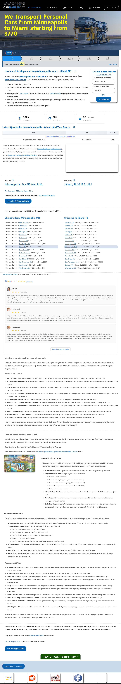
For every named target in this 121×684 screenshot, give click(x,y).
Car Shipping (34, 8)
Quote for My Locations (13, 667)
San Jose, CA (23, 223)
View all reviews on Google (60, 349)
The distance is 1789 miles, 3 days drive (18, 191)
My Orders (52, 8)
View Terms (113, 65)
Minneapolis (7, 275)
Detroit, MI (23, 238)
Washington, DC (24, 269)
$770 (103, 95)
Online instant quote (36, 636)
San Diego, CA (24, 259)
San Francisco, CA (25, 262)
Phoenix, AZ (23, 256)
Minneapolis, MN (46, 72)
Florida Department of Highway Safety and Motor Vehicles (57, 452)
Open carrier (24, 94)
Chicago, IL (23, 232)
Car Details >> (104, 100)
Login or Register (111, 8)
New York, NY (24, 250)
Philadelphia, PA (24, 253)
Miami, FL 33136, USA (78, 185)
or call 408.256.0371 (103, 75)
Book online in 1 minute (15, 80)
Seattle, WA (23, 265)
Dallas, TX (22, 235)
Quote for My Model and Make (18, 201)
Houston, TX (23, 241)
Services (67, 8)
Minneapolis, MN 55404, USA (24, 185)
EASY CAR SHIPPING (59, 657)
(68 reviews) (29, 282)
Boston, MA (23, 229)
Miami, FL (65, 72)
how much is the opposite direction (49, 149)
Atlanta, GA (23, 226)
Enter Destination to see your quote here (60, 137)
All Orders (17, 53)
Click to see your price (12, 642)
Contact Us (94, 8)
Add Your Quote (61, 127)
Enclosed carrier (55, 94)
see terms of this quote (47, 196)
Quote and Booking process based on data (22, 156)
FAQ (80, 8)
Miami (15, 275)
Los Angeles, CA (24, 244)
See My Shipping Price (15, 649)
